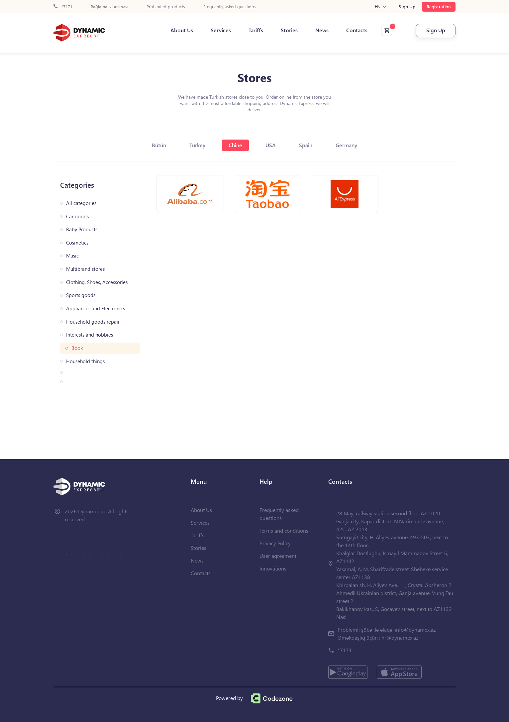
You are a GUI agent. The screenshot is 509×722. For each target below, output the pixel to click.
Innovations (272, 568)
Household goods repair (93, 322)
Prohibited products (166, 6)
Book (77, 348)
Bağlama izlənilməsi (109, 6)
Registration (439, 6)
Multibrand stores (85, 269)
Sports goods (80, 295)
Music (72, 256)
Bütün (159, 145)
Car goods (77, 216)
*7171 (62, 6)
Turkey (197, 145)
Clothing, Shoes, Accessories (97, 282)
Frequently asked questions (229, 6)
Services (221, 30)
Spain (305, 145)
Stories (289, 30)
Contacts (356, 30)
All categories (81, 203)
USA (270, 145)
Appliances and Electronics (95, 308)
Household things (85, 361)
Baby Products (81, 229)
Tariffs (256, 30)
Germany (346, 145)
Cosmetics (77, 243)
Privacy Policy (275, 543)
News (322, 30)
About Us (181, 30)
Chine (235, 145)
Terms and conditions (283, 530)
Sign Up (407, 6)
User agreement (277, 555)
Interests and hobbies (89, 335)
